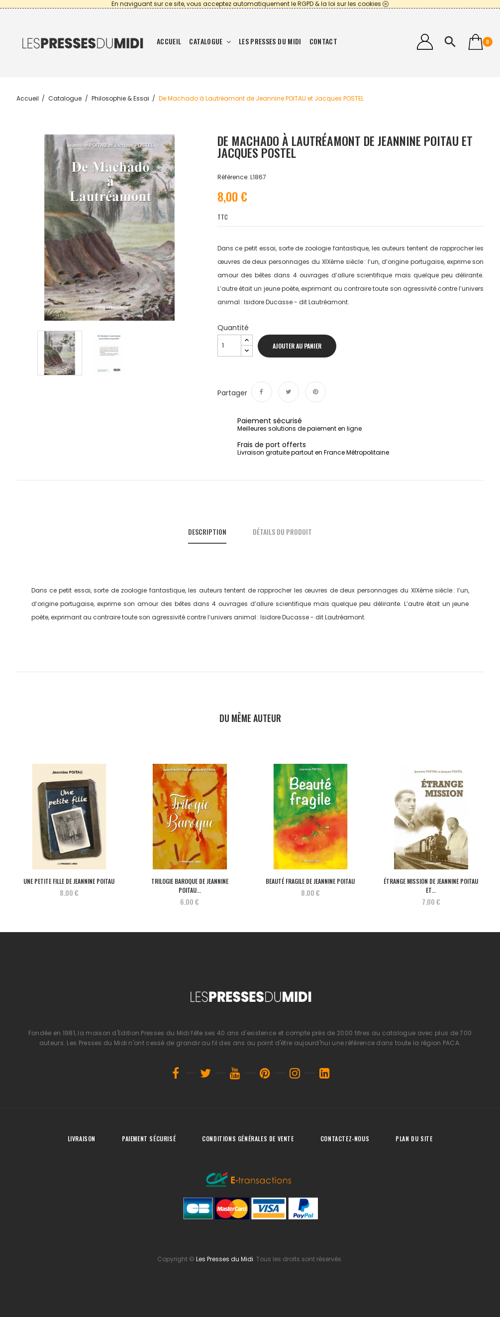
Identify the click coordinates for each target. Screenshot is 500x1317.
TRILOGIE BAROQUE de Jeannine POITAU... (189, 885)
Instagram (295, 1073)
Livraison (82, 1138)
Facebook (176, 1073)
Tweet (288, 391)
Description (207, 531)
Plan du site (414, 1138)
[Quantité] (229, 346)
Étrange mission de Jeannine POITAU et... (431, 885)
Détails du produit (282, 531)
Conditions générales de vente (248, 1138)
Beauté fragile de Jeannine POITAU (310, 881)
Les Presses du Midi (224, 1259)
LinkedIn (325, 1073)
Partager (261, 391)
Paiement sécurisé (149, 1138)
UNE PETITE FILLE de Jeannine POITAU (68, 881)
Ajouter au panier (297, 346)
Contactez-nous (344, 1138)
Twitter (205, 1073)
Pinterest (315, 391)
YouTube (235, 1073)
